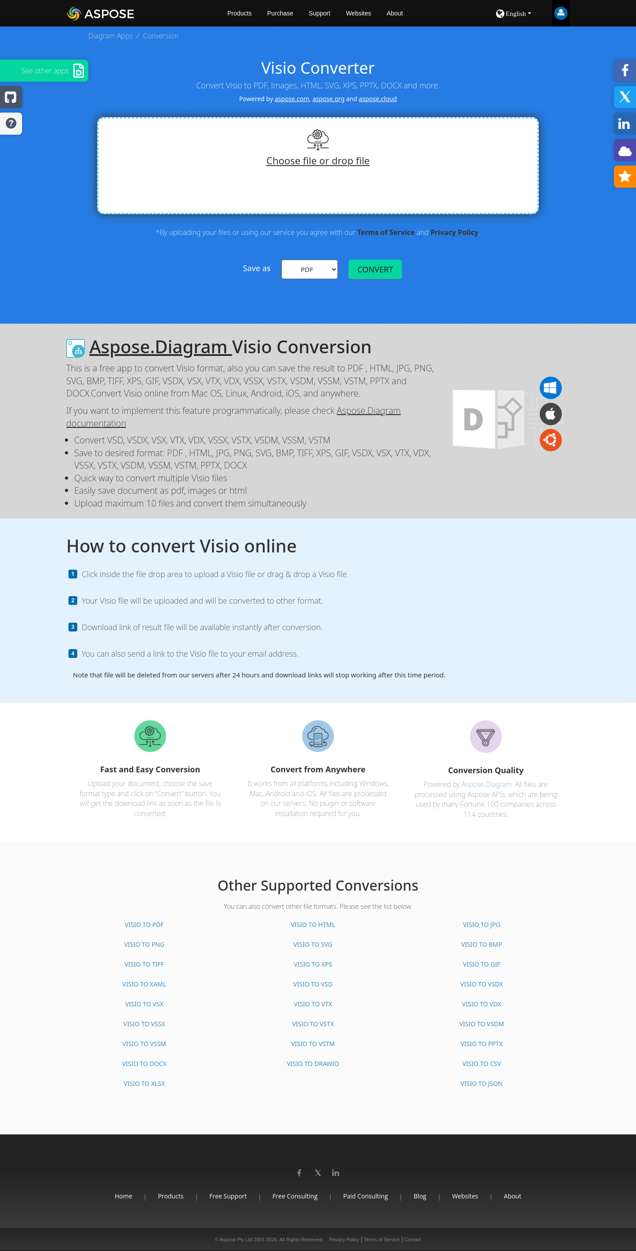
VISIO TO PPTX (482, 1043)
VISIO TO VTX (313, 1004)
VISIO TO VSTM (313, 1043)
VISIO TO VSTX (312, 1024)
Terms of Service (386, 232)
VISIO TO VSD (313, 984)
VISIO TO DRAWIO (313, 1063)
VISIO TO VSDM (481, 1024)
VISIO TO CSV (481, 1063)
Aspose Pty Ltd (236, 1239)
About (394, 13)
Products (239, 13)
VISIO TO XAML (144, 984)
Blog (420, 1196)
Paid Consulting (365, 1196)
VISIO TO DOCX (144, 1063)
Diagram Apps (110, 36)
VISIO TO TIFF (144, 964)
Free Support (228, 1196)
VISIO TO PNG (144, 944)
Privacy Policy (454, 232)
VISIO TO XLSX (144, 1083)
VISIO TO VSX (144, 1004)
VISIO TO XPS (313, 964)
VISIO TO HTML (313, 924)
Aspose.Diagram (160, 346)
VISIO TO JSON (482, 1083)
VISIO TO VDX (481, 1004)
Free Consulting (295, 1196)
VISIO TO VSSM (144, 1043)
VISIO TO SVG (312, 944)
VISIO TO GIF (481, 964)
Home (123, 1196)
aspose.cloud (378, 98)
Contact (412, 1239)
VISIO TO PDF (144, 924)
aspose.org (328, 98)
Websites (358, 13)
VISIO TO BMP (481, 944)
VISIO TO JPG (481, 924)
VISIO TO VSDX (481, 984)
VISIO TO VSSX (144, 1024)
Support (319, 13)
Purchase (280, 13)
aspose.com (292, 98)
